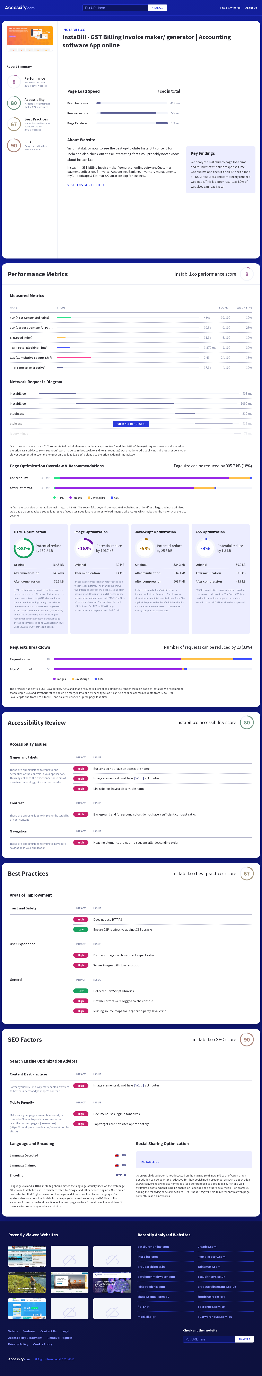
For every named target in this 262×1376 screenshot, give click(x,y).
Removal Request (59, 1338)
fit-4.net (144, 1307)
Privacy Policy (18, 1344)
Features (29, 1331)
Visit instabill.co (86, 185)
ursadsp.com (207, 1247)
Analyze (157, 8)
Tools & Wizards (230, 8)
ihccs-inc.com (148, 1257)
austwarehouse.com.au (215, 1317)
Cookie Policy (43, 1344)
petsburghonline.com (153, 1247)
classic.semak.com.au (153, 1297)
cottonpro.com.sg (211, 1307)
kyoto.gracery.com (212, 1257)
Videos (13, 1331)
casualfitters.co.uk (211, 1277)
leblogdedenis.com (151, 1287)
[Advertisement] (158, 70)
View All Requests (131, 424)
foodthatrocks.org (211, 1297)
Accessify (20, 7)
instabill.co (73, 29)
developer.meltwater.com (156, 1277)
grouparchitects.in (151, 1267)
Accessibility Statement (25, 1338)
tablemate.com (209, 1267)
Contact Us (48, 1331)
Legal (65, 1331)
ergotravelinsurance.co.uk (217, 1287)
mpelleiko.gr (147, 1317)
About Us (251, 8)
